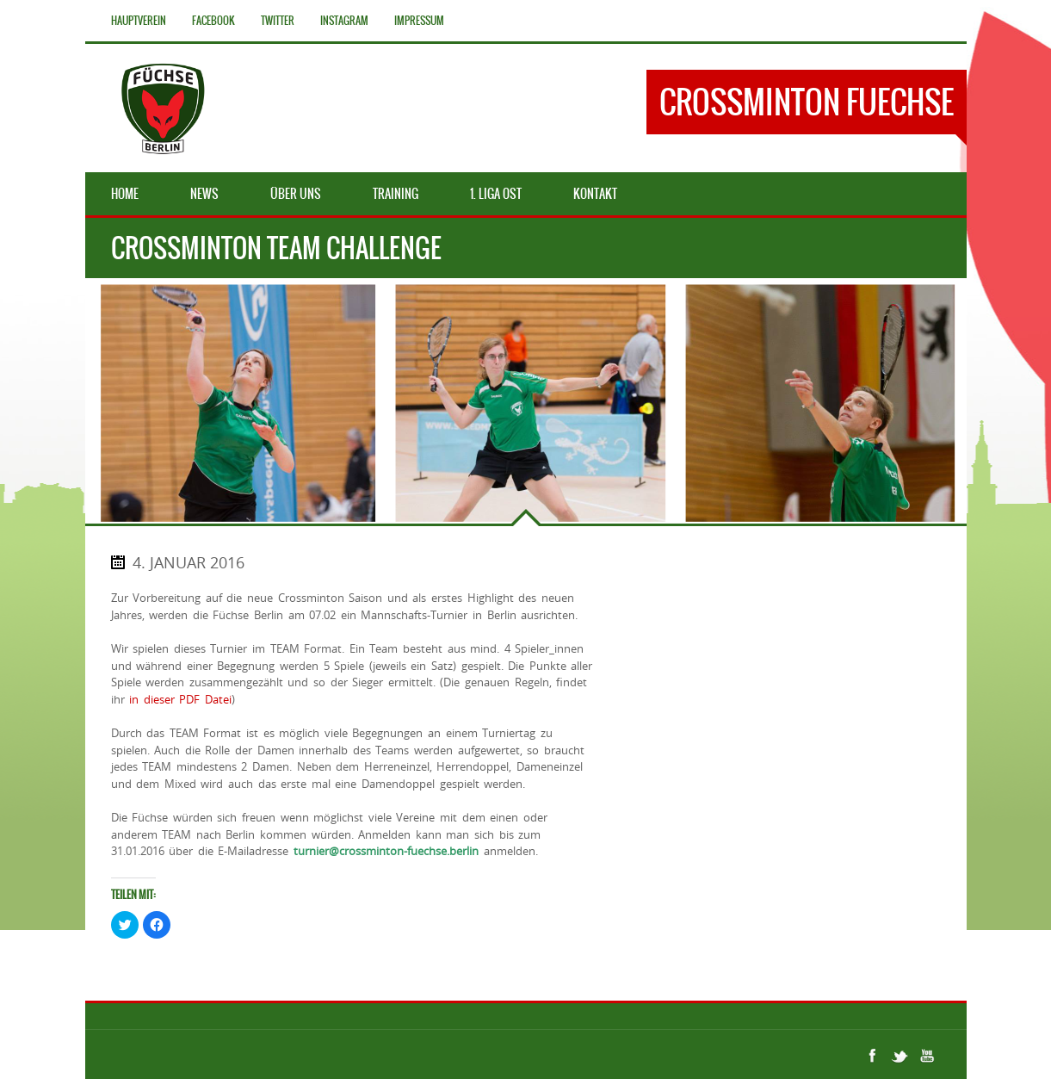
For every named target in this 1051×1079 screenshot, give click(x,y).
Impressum (419, 20)
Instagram (344, 20)
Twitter (277, 20)
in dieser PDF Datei (180, 699)
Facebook (213, 20)
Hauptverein (138, 20)
